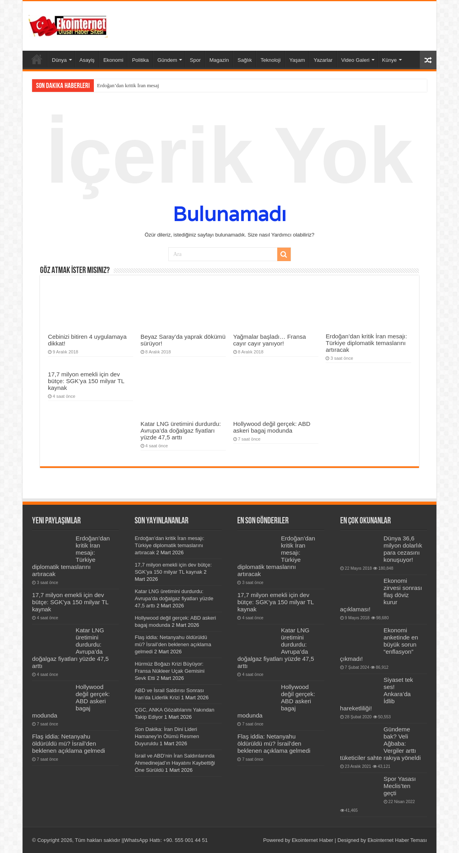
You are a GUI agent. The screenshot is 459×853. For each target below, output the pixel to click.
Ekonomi (113, 60)
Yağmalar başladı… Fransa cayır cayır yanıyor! (269, 340)
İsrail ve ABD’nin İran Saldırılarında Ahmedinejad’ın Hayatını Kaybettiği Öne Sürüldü (175, 763)
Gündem (167, 60)
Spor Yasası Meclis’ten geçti (400, 785)
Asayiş (87, 60)
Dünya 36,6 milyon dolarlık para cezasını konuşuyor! (403, 549)
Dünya (59, 60)
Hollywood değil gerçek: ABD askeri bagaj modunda (271, 427)
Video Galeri (355, 60)
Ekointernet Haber (312, 840)
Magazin (219, 60)
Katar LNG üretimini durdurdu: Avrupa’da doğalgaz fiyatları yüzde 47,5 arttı (181, 430)
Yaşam (297, 60)
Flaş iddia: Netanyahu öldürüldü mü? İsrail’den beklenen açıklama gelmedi (68, 743)
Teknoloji (271, 60)
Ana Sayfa (37, 59)
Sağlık (245, 60)
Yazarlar (323, 60)
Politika (140, 60)
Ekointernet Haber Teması (397, 840)
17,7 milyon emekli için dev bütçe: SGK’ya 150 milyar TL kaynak (86, 381)
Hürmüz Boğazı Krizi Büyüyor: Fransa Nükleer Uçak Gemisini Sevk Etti (169, 671)
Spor (195, 60)
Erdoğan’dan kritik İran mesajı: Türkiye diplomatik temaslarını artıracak (366, 343)
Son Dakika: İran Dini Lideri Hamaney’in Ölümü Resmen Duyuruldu (167, 736)
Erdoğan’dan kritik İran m (124, 85)
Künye (389, 60)
